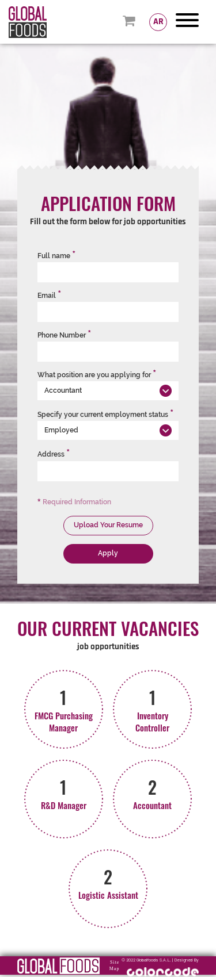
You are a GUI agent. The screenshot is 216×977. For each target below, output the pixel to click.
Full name (56, 255)
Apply (108, 553)
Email (49, 295)
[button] (108, 390)
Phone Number (64, 335)
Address (53, 454)
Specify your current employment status (105, 414)
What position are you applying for (96, 375)
